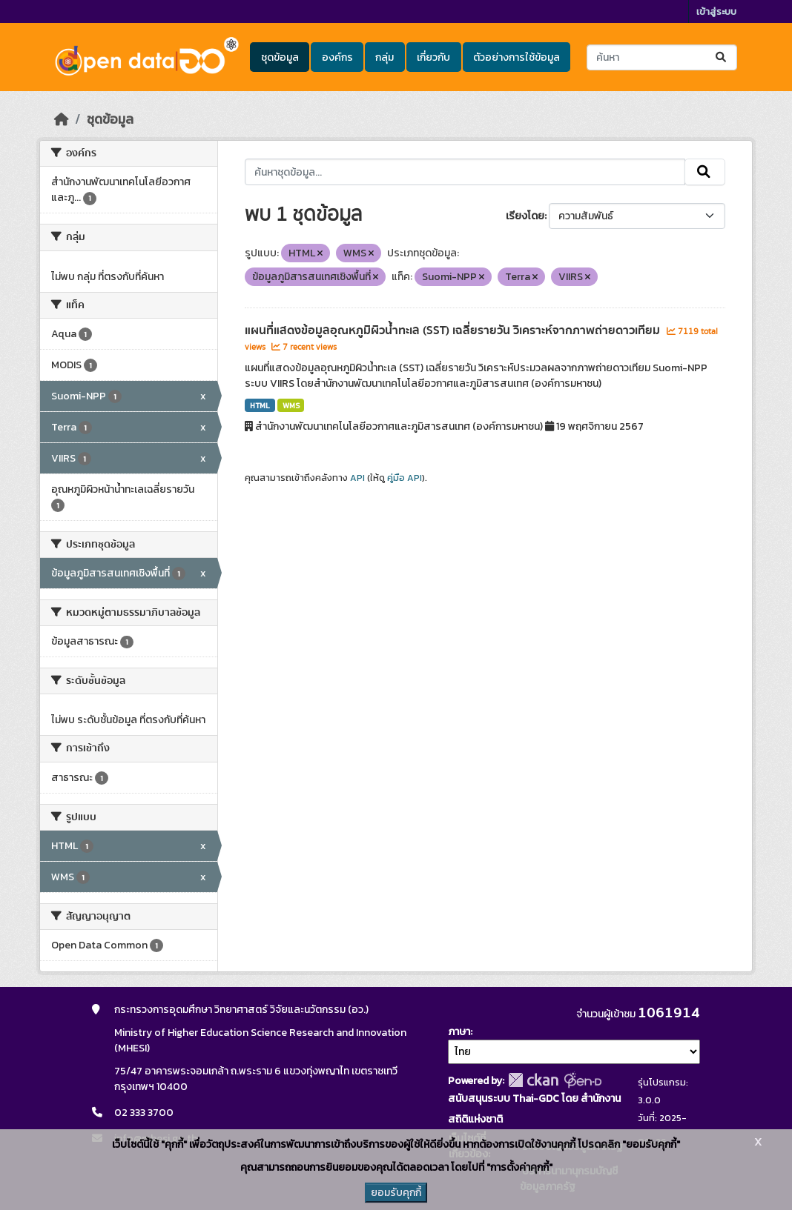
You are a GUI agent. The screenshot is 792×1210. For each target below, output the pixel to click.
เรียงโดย (525, 216)
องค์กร (337, 57)
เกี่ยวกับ (433, 57)
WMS (291, 405)
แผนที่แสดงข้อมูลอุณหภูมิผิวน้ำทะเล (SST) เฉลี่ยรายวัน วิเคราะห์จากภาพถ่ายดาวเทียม (454, 330)
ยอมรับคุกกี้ (396, 1192)
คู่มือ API (404, 478)
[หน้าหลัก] (61, 119)
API (357, 478)
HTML (260, 405)
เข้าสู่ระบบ (716, 11)
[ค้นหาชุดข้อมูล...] (662, 57)
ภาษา (459, 1032)
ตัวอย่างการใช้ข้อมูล (516, 57)
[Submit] (722, 57)
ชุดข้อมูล (280, 57)
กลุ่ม (384, 57)
